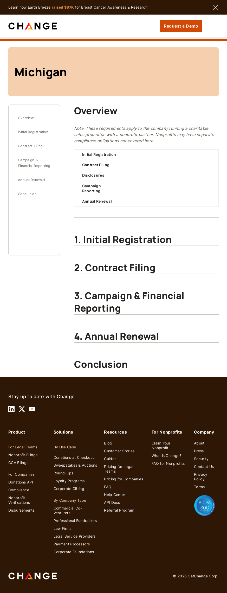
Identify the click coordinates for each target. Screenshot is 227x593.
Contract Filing (30, 146)
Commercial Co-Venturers (68, 510)
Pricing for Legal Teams (118, 468)
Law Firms (63, 528)
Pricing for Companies (123, 479)
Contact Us (204, 466)
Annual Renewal (31, 180)
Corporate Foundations (74, 552)
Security (201, 458)
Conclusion (27, 194)
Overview (26, 118)
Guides (110, 458)
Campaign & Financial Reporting (34, 163)
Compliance (18, 490)
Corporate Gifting (69, 488)
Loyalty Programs (69, 481)
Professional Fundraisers (75, 520)
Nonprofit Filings (22, 455)
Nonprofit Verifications (19, 500)
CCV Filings (18, 462)
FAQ (107, 487)
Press (199, 451)
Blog (108, 443)
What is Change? (166, 455)
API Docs (112, 502)
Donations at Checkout (74, 457)
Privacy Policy (200, 476)
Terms (199, 487)
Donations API (20, 482)
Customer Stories (119, 451)
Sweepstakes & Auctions (75, 465)
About (199, 443)
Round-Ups (64, 473)
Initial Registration (33, 132)
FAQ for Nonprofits (168, 463)
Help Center (114, 494)
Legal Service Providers (75, 536)
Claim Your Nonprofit (161, 445)
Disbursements (21, 510)
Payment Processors (72, 544)
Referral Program (119, 510)
